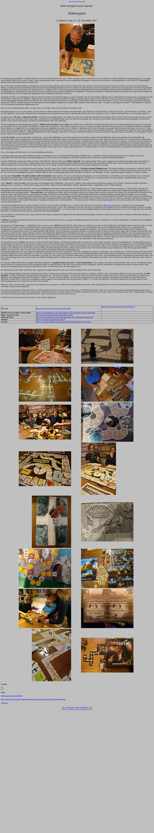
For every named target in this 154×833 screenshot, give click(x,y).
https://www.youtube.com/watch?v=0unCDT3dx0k (53, 308)
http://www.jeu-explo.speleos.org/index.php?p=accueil (54, 315)
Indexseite (4, 703)
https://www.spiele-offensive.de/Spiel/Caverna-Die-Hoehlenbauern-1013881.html (63, 322)
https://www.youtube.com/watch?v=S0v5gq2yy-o (118, 307)
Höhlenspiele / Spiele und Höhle (12, 696)
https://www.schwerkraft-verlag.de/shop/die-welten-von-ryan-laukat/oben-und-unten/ (64, 317)
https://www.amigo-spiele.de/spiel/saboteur (50, 319)
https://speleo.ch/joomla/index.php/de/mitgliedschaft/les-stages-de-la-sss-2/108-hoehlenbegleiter (33, 699)
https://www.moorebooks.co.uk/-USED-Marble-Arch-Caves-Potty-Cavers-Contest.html (65, 313)
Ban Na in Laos (109, 205)
